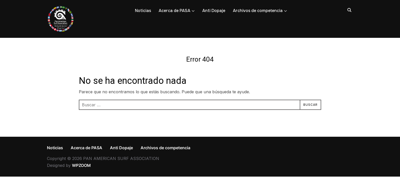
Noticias (143, 10)
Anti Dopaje (213, 10)
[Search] (349, 10)
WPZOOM (81, 165)
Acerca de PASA (174, 10)
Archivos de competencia (258, 10)
